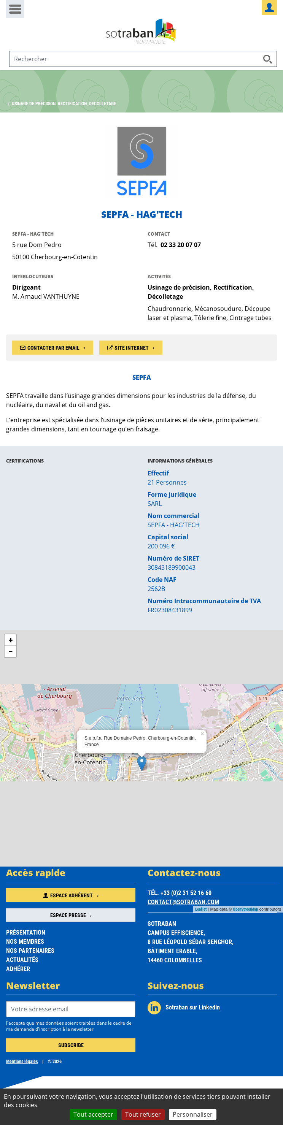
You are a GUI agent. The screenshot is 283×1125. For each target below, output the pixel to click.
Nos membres (25, 941)
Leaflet (201, 909)
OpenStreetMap (245, 909)
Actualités (22, 959)
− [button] (10, 651)
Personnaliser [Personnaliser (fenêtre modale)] (193, 1114)
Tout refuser (143, 1114)
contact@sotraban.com (183, 902)
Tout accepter (93, 1114)
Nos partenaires (30, 950)
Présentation (25, 932)
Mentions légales (22, 1061)
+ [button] (11, 639)
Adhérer (18, 969)
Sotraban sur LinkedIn (184, 1007)
